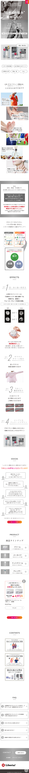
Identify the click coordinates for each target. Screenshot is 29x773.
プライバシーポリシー (17, 757)
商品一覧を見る (14, 617)
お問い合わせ (21, 752)
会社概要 (8, 757)
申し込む (14, 607)
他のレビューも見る (14, 522)
